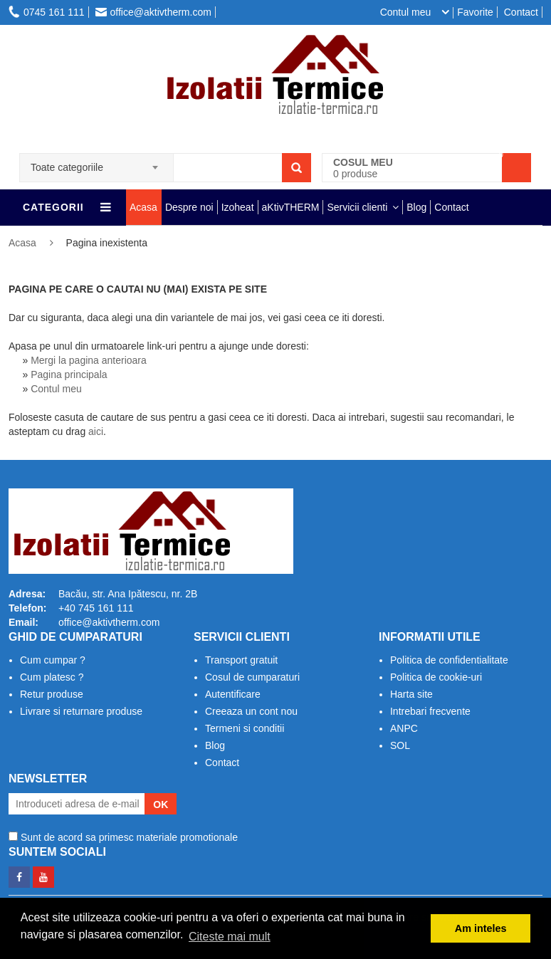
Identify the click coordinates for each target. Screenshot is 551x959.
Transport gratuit (241, 660)
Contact (521, 12)
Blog (416, 207)
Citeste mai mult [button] (230, 937)
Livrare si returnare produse (81, 711)
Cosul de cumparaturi (252, 677)
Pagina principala (69, 374)
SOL (400, 745)
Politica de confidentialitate (449, 660)
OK (160, 804)
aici (95, 431)
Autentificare (233, 694)
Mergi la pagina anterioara (89, 360)
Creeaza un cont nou (251, 711)
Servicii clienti (357, 207)
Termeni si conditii (244, 728)
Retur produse (51, 694)
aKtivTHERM (291, 207)
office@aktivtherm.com (153, 12)
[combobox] (96, 163)
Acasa (143, 207)
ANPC (404, 728)
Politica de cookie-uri (436, 677)
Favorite (475, 12)
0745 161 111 (47, 12)
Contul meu (56, 388)
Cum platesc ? (51, 677)
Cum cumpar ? (52, 660)
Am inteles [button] (481, 928)
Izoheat (237, 207)
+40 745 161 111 (96, 608)
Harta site (411, 694)
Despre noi (189, 207)
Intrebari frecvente (430, 711)
